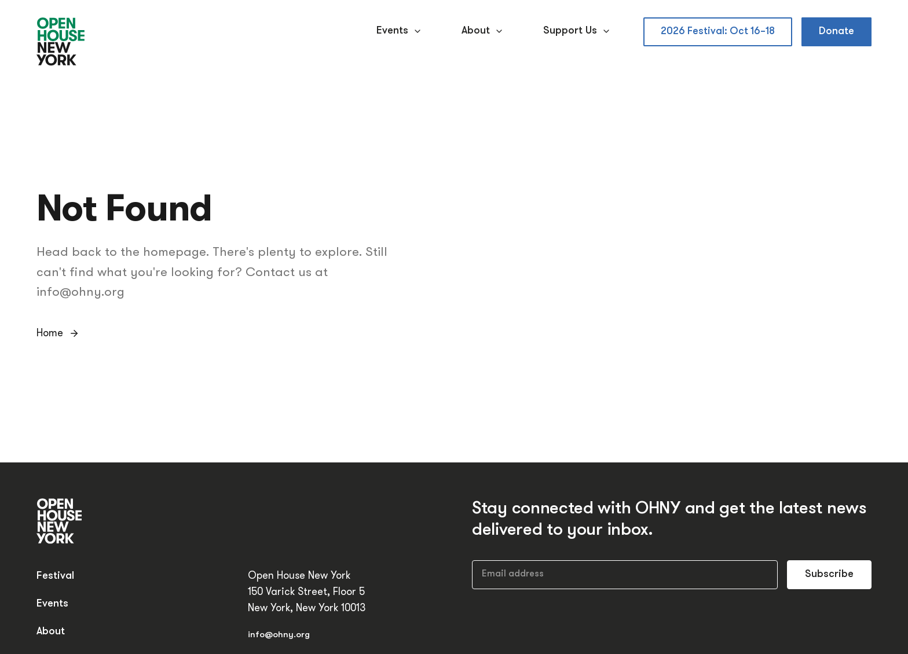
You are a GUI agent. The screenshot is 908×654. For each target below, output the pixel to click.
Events (400, 31)
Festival (55, 576)
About (484, 31)
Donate (836, 31)
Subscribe (829, 574)
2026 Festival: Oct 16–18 (718, 31)
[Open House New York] (61, 42)
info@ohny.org (279, 635)
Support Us (578, 31)
